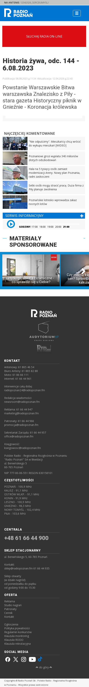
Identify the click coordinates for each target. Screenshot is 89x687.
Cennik (8, 613)
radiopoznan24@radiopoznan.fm (24, 390)
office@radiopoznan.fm (18, 436)
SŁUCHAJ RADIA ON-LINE (44, 36)
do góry (44, 667)
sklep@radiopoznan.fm (18, 568)
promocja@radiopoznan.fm (21, 425)
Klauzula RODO (13, 640)
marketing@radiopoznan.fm (21, 413)
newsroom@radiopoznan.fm (22, 402)
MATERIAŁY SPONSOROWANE (33, 241)
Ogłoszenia (11, 624)
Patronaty (10, 609)
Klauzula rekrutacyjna (17, 643)
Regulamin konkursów (18, 632)
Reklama (9, 601)
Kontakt (9, 616)
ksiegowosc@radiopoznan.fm (22, 448)
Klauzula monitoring (16, 636)
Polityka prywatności (17, 628)
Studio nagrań (13, 605)
